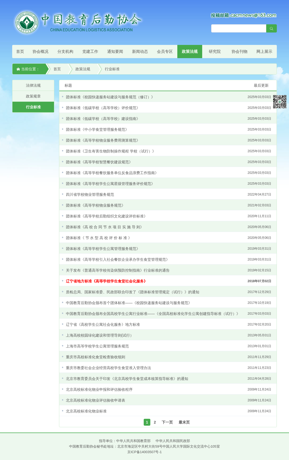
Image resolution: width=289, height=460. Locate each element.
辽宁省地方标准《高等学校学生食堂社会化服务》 (168, 281)
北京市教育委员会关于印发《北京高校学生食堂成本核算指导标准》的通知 (168, 378)
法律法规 (33, 85)
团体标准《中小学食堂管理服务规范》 (168, 129)
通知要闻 (115, 51)
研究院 (215, 51)
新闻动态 (140, 51)
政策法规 (190, 51)
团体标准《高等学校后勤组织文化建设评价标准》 (168, 216)
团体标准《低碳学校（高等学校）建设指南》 (168, 118)
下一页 (167, 422)
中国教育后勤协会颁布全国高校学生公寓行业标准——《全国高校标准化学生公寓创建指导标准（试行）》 (168, 313)
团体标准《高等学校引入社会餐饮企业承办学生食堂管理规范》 (168, 259)
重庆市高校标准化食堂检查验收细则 (168, 357)
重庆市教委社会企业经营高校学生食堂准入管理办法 (168, 368)
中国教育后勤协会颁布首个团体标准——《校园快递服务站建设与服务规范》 (168, 303)
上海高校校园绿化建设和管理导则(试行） (168, 335)
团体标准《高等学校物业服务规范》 (168, 205)
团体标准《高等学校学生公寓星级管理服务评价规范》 (168, 183)
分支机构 (65, 51)
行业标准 (112, 69)
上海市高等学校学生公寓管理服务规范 (168, 346)
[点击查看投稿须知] (244, 15)
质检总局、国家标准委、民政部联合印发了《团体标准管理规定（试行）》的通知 (168, 292)
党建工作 (90, 51)
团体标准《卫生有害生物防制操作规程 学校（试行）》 (168, 151)
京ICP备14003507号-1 (144, 452)
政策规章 (33, 96)
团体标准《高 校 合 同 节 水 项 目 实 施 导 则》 (168, 227)
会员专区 (165, 51)
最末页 (184, 422)
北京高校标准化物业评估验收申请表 (168, 400)
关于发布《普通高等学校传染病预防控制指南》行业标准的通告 (168, 270)
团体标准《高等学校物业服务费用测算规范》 (168, 140)
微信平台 (279, 101)
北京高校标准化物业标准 (168, 411)
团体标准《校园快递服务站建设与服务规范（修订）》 (168, 97)
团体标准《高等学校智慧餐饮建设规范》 (168, 162)
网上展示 (264, 51)
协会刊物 (239, 51)
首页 (20, 51)
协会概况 (40, 51)
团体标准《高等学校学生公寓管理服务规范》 (168, 248)
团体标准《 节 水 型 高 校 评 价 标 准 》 (168, 238)
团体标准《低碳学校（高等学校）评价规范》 (168, 108)
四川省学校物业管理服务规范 (168, 194)
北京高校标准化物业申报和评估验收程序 (168, 389)
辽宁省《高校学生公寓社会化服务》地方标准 (168, 324)
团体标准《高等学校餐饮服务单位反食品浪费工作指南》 (168, 173)
